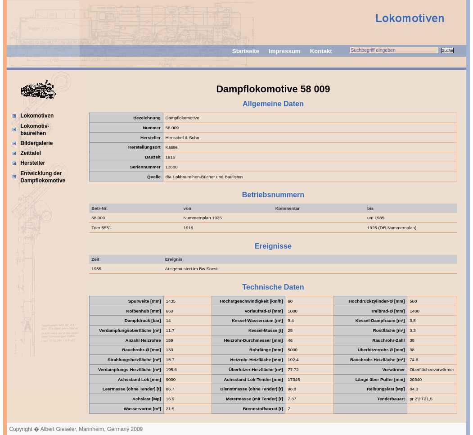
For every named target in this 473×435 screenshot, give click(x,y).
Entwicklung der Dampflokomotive (42, 177)
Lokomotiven (37, 116)
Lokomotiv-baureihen (34, 129)
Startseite (245, 51)
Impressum (284, 51)
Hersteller (32, 163)
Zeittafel (30, 153)
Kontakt (321, 51)
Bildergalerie (36, 143)
